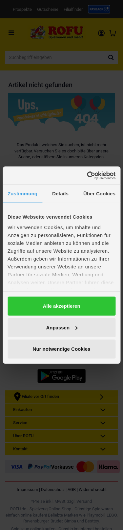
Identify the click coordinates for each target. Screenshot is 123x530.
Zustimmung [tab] (22, 193)
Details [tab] (60, 193)
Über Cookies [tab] (99, 193)
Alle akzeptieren (61, 306)
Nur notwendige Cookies (62, 349)
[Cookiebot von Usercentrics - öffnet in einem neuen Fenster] (87, 175)
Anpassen (61, 327)
